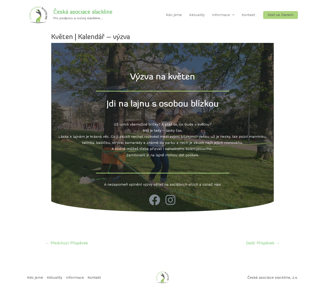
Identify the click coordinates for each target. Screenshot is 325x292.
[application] (232, 14)
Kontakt (248, 15)
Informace (223, 14)
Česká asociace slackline (82, 12)
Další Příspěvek (263, 243)
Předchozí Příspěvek (66, 243)
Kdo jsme (174, 15)
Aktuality (197, 15)
